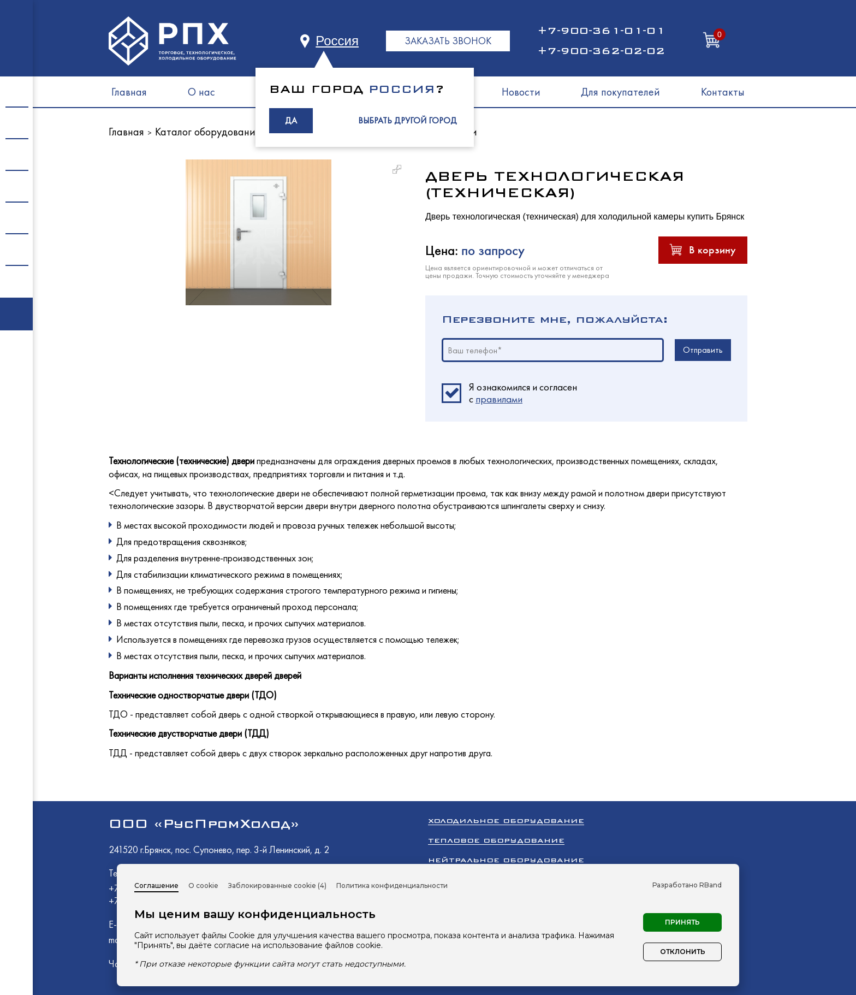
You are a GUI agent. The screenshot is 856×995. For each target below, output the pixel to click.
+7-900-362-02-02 (601, 51)
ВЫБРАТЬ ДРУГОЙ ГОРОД (407, 120)
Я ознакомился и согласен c (523, 393)
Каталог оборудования (207, 132)
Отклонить (682, 951)
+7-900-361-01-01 (601, 31)
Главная (129, 92)
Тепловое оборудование (496, 840)
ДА (291, 120)
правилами (498, 399)
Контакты (723, 92)
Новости (521, 92)
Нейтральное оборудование (506, 860)
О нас (201, 92)
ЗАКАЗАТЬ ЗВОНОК (448, 40)
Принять (682, 922)
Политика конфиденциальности (392, 885)
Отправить (703, 350)
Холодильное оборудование (506, 820)
